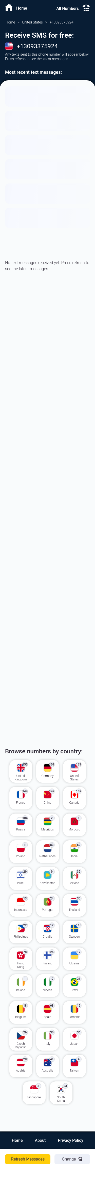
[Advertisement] (47, 355)
